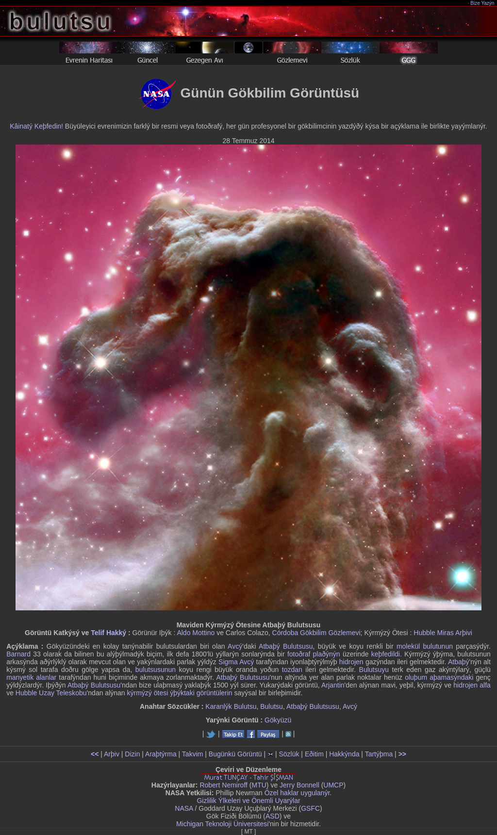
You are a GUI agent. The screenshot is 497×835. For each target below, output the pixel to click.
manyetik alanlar (31, 677)
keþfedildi (385, 654)
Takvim (192, 754)
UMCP (333, 785)
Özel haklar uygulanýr (297, 793)
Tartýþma (379, 754)
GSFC (310, 808)
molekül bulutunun (425, 646)
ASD (272, 816)
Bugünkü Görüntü (235, 754)
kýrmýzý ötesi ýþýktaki (161, 693)
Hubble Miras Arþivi (443, 633)
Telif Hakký (108, 633)
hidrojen (351, 662)
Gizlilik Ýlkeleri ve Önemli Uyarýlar (248, 800)
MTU (259, 785)
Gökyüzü (278, 720)
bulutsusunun (155, 669)
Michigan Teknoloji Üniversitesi (222, 824)
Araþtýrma (161, 754)
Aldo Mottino (196, 633)
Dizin (132, 754)
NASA (184, 808)
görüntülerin (214, 693)
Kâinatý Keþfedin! (36, 126)
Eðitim (314, 754)
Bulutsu (271, 706)
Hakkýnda (344, 754)
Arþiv (111, 754)
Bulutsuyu (374, 669)
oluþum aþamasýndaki (439, 677)
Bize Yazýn (482, 3)
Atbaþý (458, 662)
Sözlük (289, 754)
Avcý (235, 646)
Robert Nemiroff (223, 785)
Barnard (18, 654)
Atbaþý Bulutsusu (286, 646)
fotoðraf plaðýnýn (313, 654)
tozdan (292, 669)
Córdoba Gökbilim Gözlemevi (316, 633)
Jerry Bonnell (299, 785)
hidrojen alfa (472, 685)
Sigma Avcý (236, 662)
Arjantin (332, 685)
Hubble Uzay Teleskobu (51, 693)
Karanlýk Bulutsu (230, 706)
